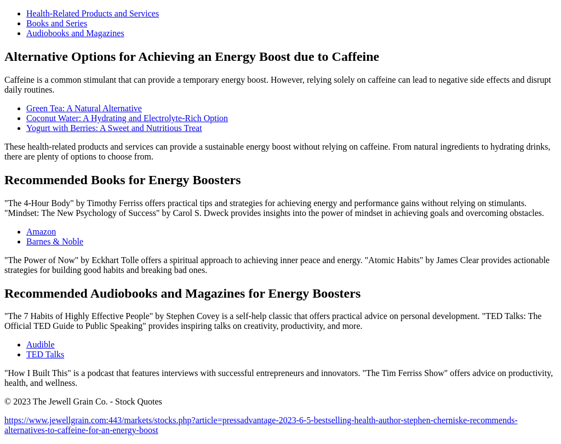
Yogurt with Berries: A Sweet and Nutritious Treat (114, 128)
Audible (40, 344)
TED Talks (45, 354)
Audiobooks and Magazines (75, 33)
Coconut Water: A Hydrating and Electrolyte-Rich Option (127, 118)
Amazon (41, 231)
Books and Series (56, 23)
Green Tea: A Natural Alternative (84, 108)
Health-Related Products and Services (92, 13)
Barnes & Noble (54, 241)
